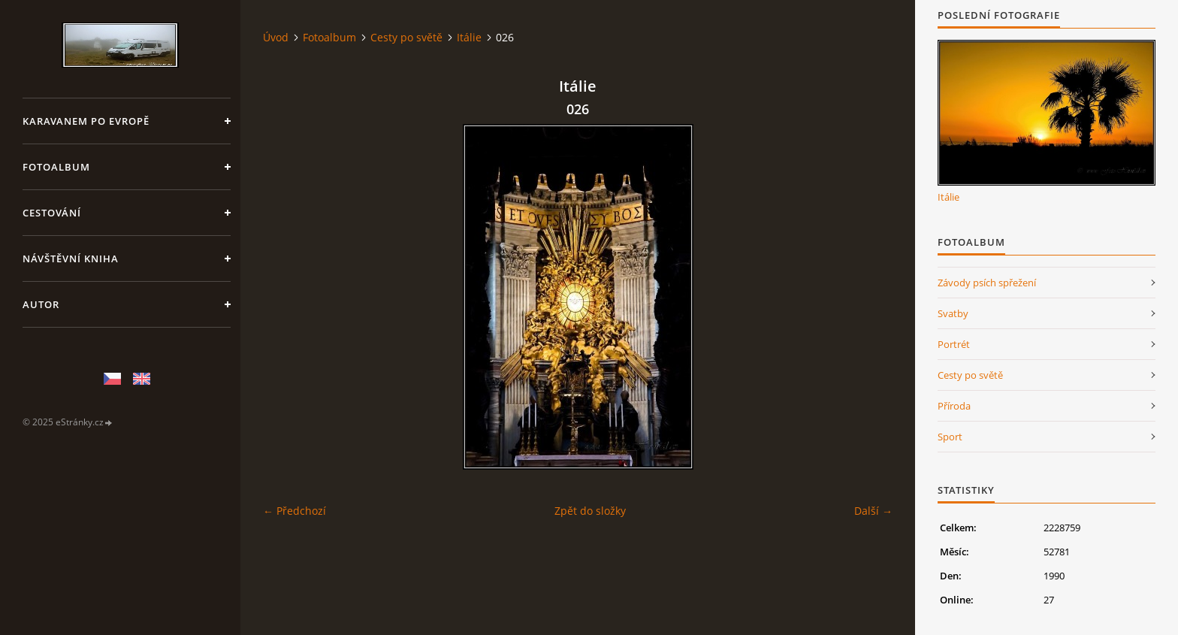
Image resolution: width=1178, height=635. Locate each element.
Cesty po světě (406, 37)
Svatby (953, 313)
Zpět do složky (590, 510)
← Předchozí (294, 510)
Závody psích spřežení (987, 282)
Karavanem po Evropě (86, 121)
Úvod (275, 37)
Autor (41, 304)
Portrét (954, 344)
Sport (950, 436)
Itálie (469, 37)
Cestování (52, 212)
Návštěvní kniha (71, 258)
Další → (873, 510)
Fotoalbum (56, 167)
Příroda (954, 406)
